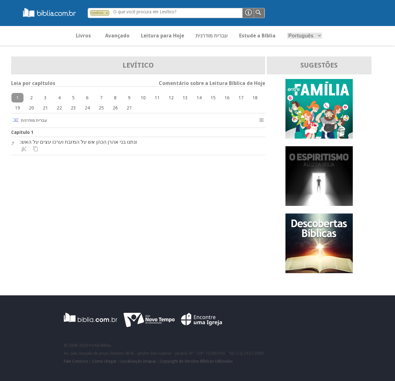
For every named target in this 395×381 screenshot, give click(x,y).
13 (185, 97)
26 (115, 107)
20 (31, 107)
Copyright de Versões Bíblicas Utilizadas (196, 361)
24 (87, 107)
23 (73, 107)
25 (101, 107)
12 (171, 97)
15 (213, 97)
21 (45, 107)
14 (199, 97)
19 (17, 107)
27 (129, 107)
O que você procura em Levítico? (145, 11)
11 (157, 97)
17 (241, 97)
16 (227, 97)
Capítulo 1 (22, 132)
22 (59, 107)
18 (255, 97)
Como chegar (104, 361)
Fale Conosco (76, 361)
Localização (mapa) (138, 361)
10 (143, 97)
